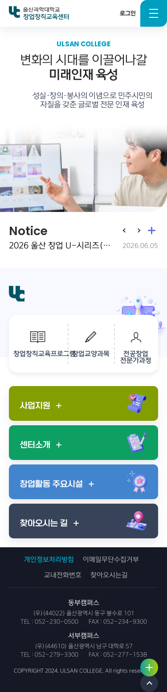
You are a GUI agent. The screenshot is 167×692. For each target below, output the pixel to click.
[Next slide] (138, 230)
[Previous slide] (124, 230)
